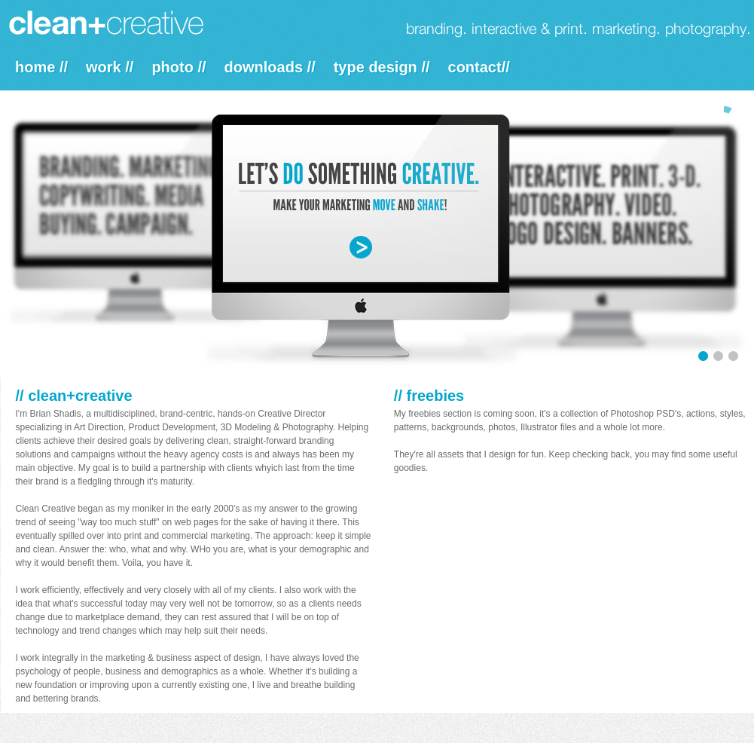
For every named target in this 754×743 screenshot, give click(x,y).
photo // (178, 67)
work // (109, 67)
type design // (382, 67)
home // (41, 67)
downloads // (270, 67)
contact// (479, 67)
